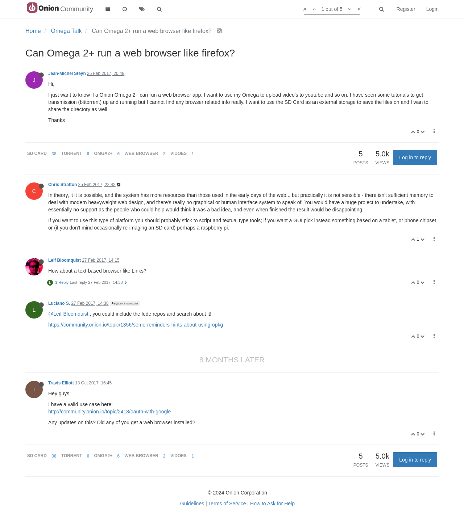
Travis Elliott (61, 383)
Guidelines (192, 503)
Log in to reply (415, 157)
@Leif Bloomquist (125, 303)
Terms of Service (227, 503)
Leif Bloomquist (64, 260)
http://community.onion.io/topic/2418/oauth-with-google (109, 411)
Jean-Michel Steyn (67, 73)
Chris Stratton (62, 184)
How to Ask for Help (272, 503)
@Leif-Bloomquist (68, 314)
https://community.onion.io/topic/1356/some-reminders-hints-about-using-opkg (135, 325)
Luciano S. (59, 303)
